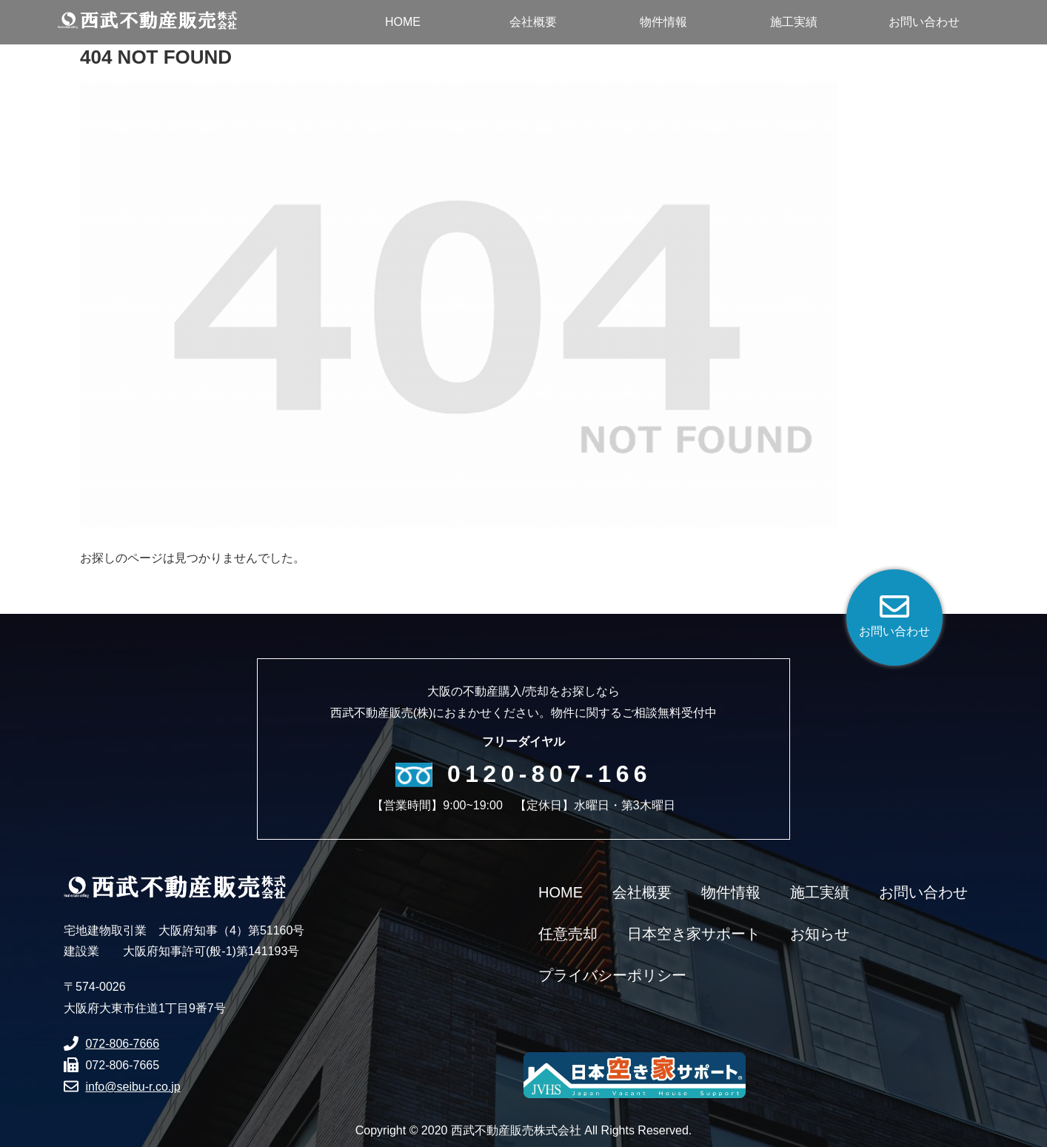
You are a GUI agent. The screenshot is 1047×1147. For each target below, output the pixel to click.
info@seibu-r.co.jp (132, 1086)
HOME (560, 892)
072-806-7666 (122, 1043)
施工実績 (819, 892)
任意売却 (568, 934)
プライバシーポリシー (612, 975)
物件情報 (730, 892)
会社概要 (642, 892)
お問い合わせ (923, 892)
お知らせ (819, 934)
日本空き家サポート (693, 934)
